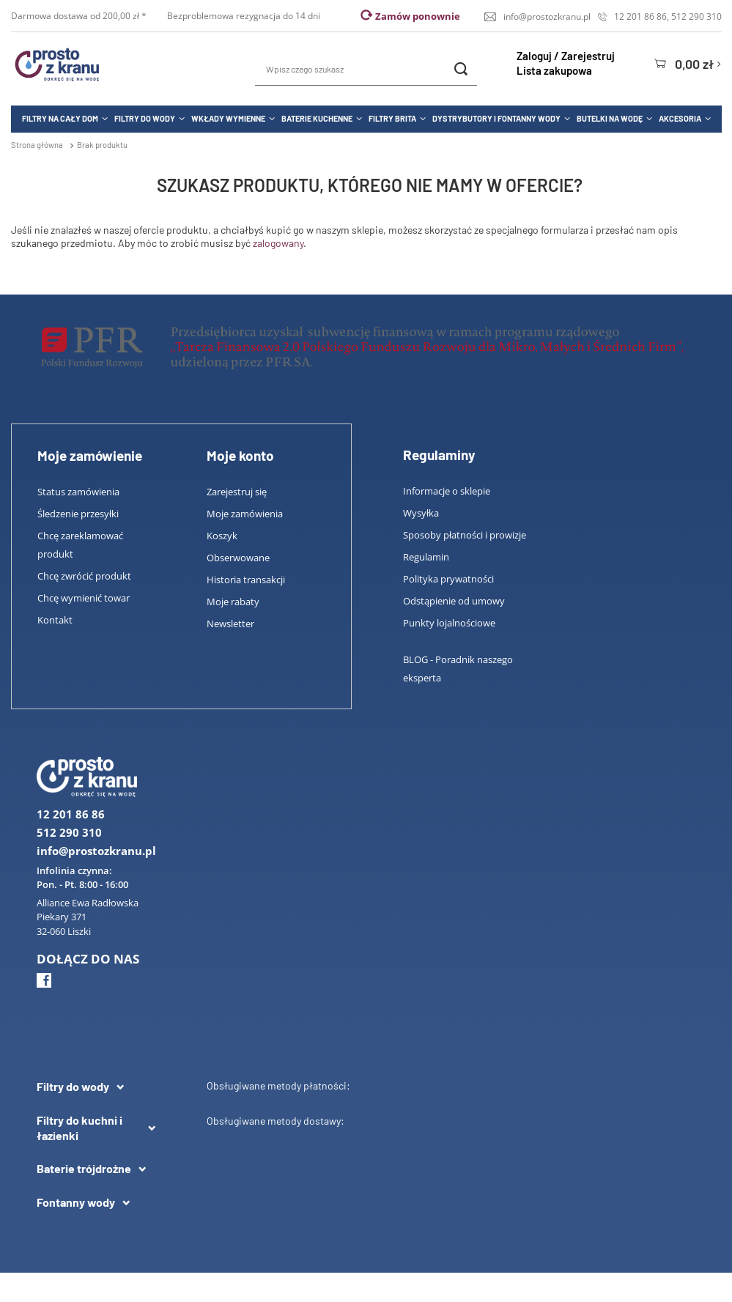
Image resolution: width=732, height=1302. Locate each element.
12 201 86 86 (640, 16)
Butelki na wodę (610, 118)
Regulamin (426, 556)
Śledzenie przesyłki (78, 513)
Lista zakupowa (554, 70)
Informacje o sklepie (446, 491)
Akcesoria (680, 118)
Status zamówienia (78, 491)
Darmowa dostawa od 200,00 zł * (80, 16)
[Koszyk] (687, 63)
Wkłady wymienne (228, 118)
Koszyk (222, 535)
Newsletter (230, 623)
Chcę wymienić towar (83, 597)
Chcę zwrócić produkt (84, 575)
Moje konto (240, 455)
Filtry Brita (392, 118)
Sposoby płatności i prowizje (464, 534)
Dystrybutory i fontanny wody (496, 118)
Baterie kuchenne (316, 118)
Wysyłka (421, 512)
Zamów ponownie (417, 16)
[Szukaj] (460, 69)
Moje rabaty (233, 601)
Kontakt (55, 619)
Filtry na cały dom (60, 118)
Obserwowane (238, 557)
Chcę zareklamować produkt (80, 545)
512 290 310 (696, 16)
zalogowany (278, 243)
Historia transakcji (246, 579)
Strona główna (37, 144)
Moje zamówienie (89, 455)
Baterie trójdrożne (84, 1168)
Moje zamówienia (245, 513)
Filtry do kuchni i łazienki (79, 1127)
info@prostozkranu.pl (547, 16)
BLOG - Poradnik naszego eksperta (458, 668)
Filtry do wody (144, 118)
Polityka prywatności (448, 578)
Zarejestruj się (237, 491)
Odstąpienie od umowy (454, 600)
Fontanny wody (76, 1202)
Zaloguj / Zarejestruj (566, 55)
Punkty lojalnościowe (449, 622)
